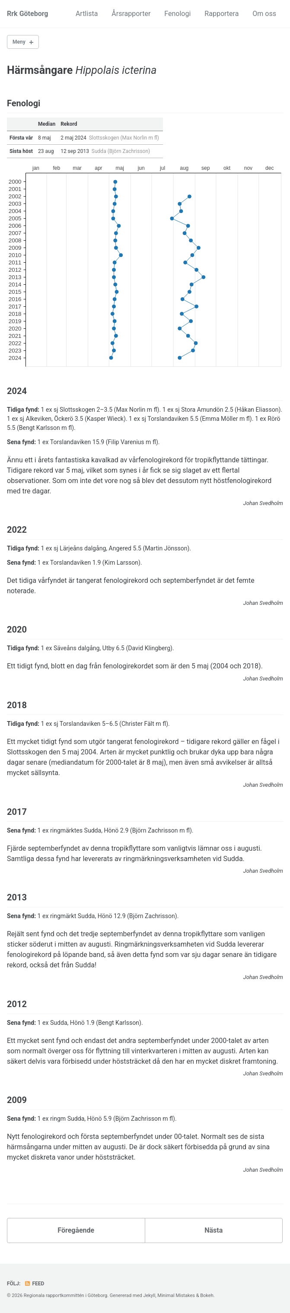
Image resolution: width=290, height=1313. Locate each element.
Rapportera (221, 14)
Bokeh (207, 1295)
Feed (34, 1284)
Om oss (264, 14)
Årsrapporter (131, 14)
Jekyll (149, 1295)
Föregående (75, 1230)
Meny (19, 42)
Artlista (87, 14)
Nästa (213, 1230)
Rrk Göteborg (27, 14)
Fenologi (177, 14)
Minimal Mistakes (176, 1295)
